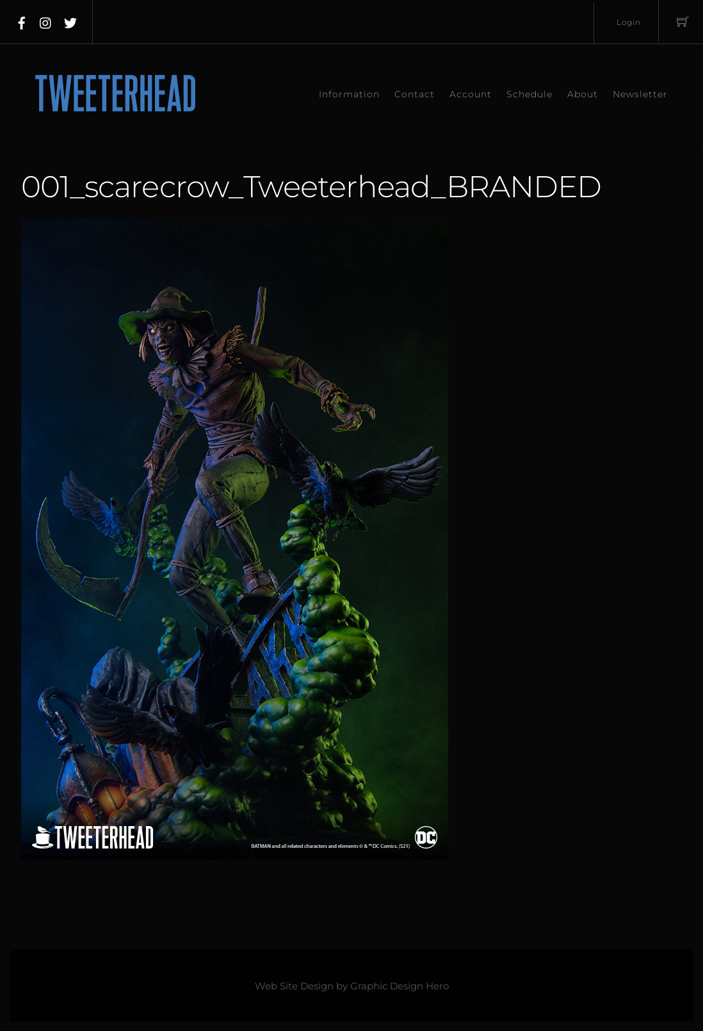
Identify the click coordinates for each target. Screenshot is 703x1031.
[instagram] (46, 20)
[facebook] (22, 20)
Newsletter (640, 94)
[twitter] (70, 20)
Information (349, 94)
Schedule (529, 94)
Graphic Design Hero (399, 986)
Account (470, 94)
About (582, 94)
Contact (414, 94)
